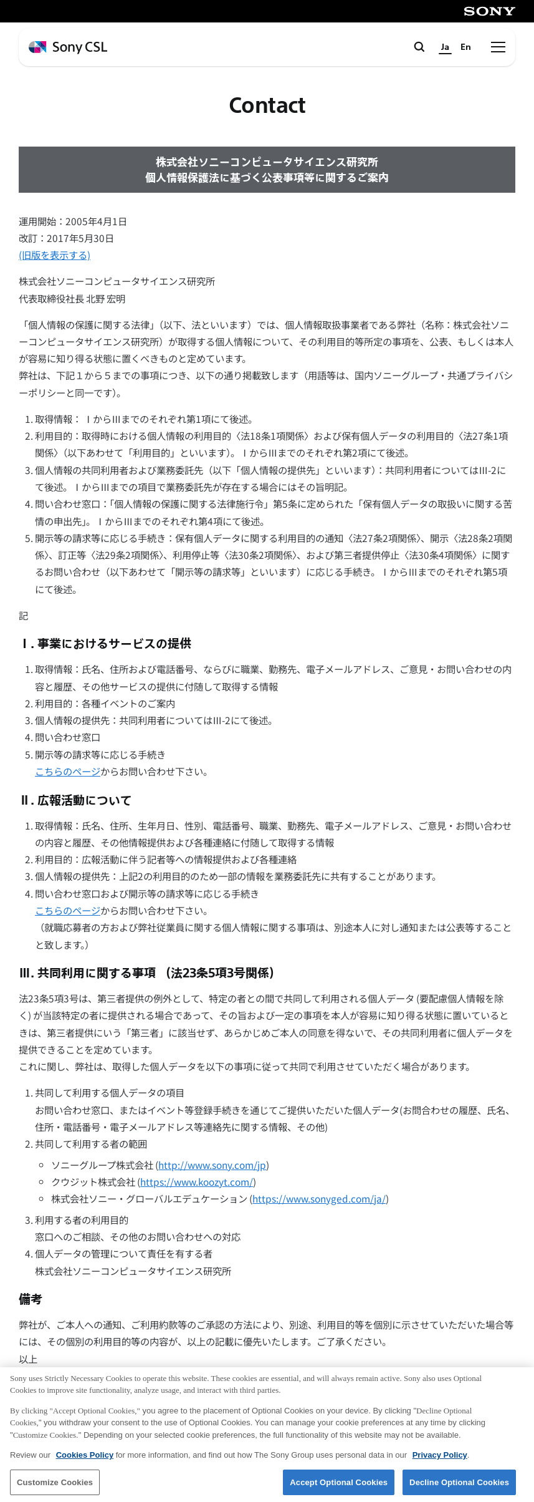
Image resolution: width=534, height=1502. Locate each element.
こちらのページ (67, 771)
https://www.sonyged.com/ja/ (319, 1198)
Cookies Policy (84, 1460)
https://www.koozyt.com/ (196, 1181)
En (465, 47)
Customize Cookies (55, 1486)
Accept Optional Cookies (339, 1486)
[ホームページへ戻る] (68, 47)
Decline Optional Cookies (459, 1486)
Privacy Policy (439, 1460)
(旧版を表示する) (54, 254)
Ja (445, 47)
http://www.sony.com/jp (212, 1164)
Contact (267, 105)
